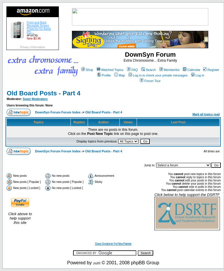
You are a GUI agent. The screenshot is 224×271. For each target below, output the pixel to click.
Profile (104, 75)
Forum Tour (150, 81)
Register (211, 70)
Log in (197, 75)
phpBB (96, 263)
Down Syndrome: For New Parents (113, 243)
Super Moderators (35, 99)
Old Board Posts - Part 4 (43, 93)
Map (119, 75)
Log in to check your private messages (158, 75)
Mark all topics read (206, 114)
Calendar (191, 70)
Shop (87, 70)
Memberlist (169, 70)
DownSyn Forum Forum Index (57, 112)
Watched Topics (110, 70)
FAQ (132, 70)
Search (148, 70)
